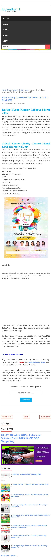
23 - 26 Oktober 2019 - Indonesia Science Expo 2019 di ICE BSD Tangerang (21, 438)
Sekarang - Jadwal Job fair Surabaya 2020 (27, 474)
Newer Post (6, 417)
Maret (23, 103)
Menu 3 (5, 35)
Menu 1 (5, 24)
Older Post (45, 417)
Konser (19, 103)
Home (6, 18)
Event (9, 103)
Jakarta (13, 103)
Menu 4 (5, 41)
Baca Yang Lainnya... (9, 555)
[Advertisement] (26, 68)
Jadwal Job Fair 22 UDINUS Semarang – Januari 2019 (30, 484)
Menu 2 (5, 30)
